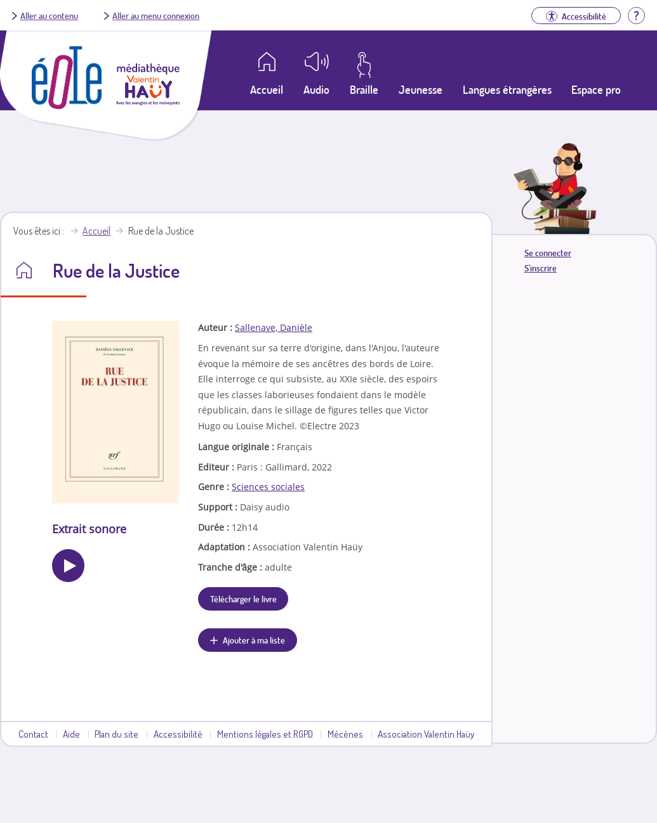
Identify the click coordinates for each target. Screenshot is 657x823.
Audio (316, 89)
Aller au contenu (49, 15)
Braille (364, 89)
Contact (33, 733)
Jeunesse (420, 89)
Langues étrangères (507, 89)
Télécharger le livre (243, 598)
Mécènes (345, 733)
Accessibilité (178, 733)
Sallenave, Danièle (273, 327)
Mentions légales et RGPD (265, 733)
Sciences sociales (268, 487)
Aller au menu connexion (155, 15)
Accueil (96, 230)
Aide (71, 733)
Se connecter (547, 252)
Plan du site (116, 733)
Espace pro (596, 89)
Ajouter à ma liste (254, 639)
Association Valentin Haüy (426, 733)
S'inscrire (540, 267)
